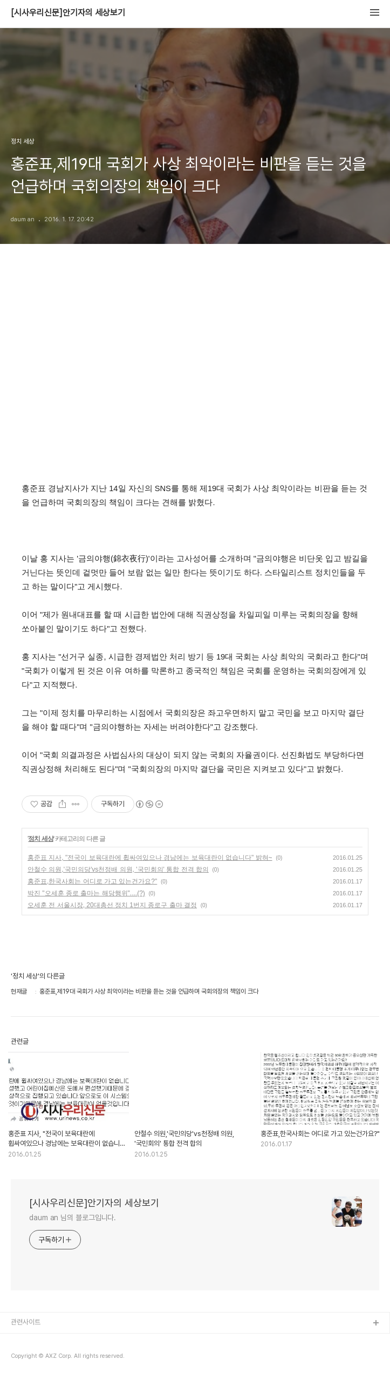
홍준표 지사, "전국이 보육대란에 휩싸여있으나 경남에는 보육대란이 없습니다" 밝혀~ (150, 857)
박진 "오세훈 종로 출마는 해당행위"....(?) (86, 893)
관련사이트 (25, 1322)
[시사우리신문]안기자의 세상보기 (68, 13)
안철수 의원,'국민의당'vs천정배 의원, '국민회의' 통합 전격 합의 (118, 869)
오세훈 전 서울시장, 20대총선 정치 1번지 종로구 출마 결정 (112, 905)
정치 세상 (40, 838)
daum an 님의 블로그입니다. (72, 1217)
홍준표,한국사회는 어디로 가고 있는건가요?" (92, 881)
